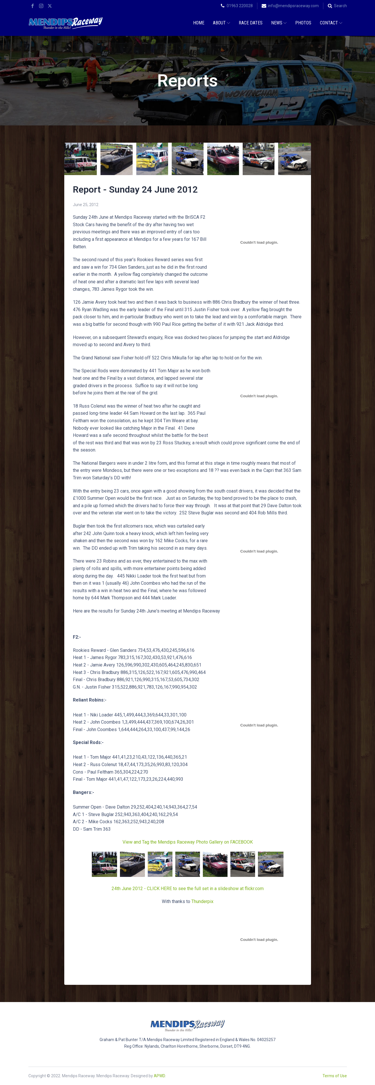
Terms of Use (334, 1076)
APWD (159, 1076)
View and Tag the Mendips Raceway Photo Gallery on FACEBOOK (188, 842)
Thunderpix (202, 901)
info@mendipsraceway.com (293, 5)
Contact (331, 23)
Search (340, 5)
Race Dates (251, 23)
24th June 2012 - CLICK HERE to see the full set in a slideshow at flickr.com (188, 888)
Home (198, 23)
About (221, 23)
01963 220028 (240, 5)
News (279, 23)
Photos (303, 23)
